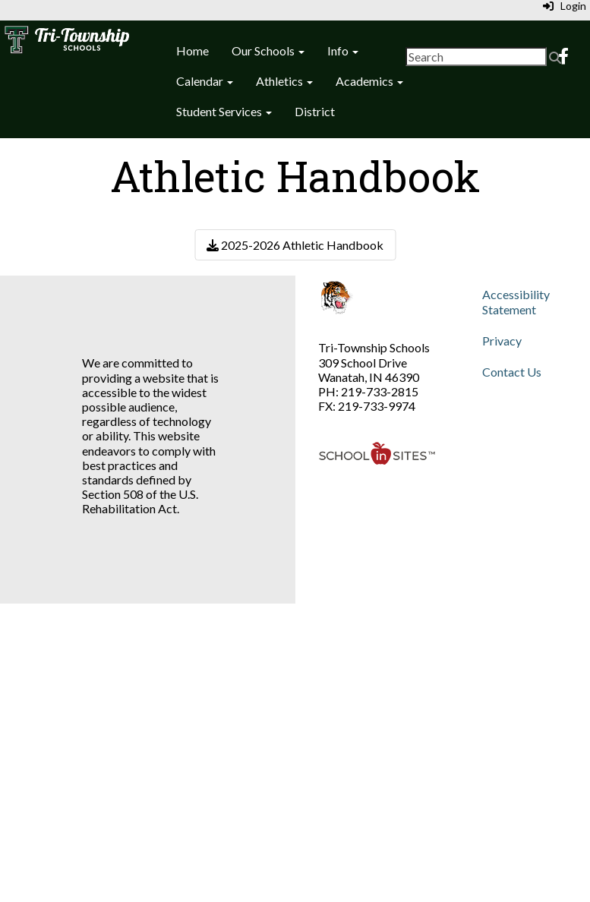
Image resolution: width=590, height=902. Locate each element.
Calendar (204, 81)
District (315, 111)
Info (342, 50)
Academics (369, 81)
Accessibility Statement (516, 301)
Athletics (284, 81)
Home (192, 50)
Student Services (224, 111)
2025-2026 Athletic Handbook (295, 245)
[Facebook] (563, 57)
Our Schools (268, 50)
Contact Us (511, 371)
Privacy (502, 340)
